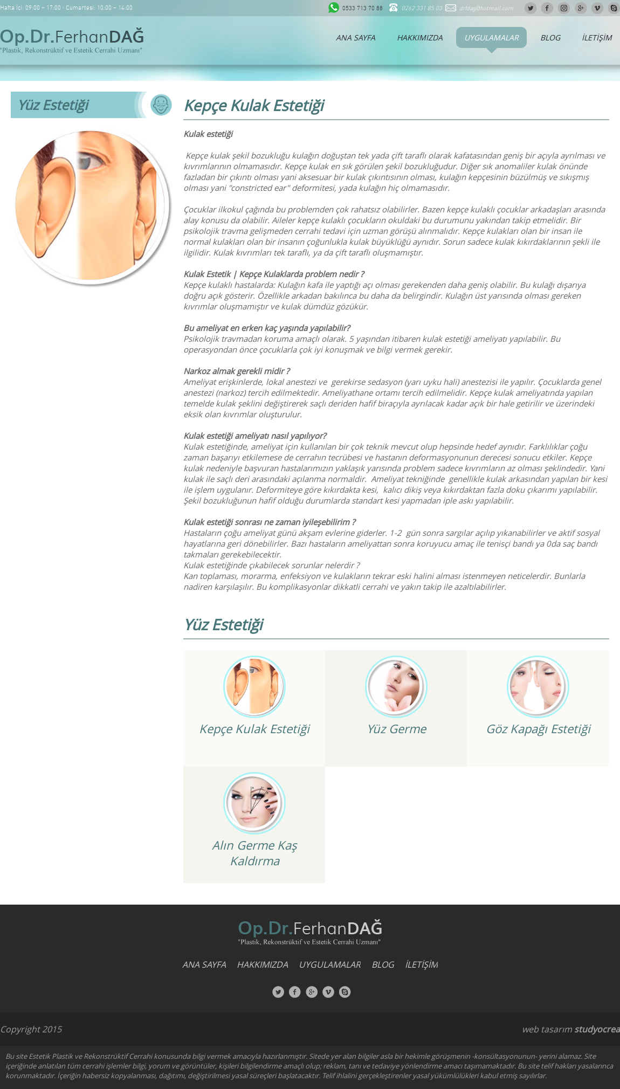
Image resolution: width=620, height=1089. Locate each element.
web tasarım (547, 1029)
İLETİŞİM (597, 37)
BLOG (550, 37)
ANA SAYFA (355, 37)
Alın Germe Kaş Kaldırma (254, 853)
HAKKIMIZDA (420, 37)
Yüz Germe (396, 728)
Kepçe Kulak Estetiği (254, 728)
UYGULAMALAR (491, 37)
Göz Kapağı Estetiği (538, 728)
